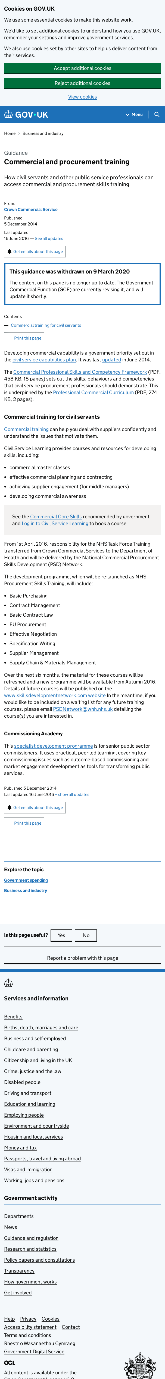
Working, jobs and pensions (34, 1180)
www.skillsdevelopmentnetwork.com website (55, 695)
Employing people (24, 1115)
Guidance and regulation (31, 1238)
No (90, 935)
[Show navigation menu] (134, 114)
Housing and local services (33, 1137)
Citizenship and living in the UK (38, 1060)
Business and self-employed (35, 1038)
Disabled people (22, 1082)
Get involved (18, 1292)
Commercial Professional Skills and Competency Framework (80, 372)
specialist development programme (53, 746)
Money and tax (20, 1148)
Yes (65, 935)
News (10, 1227)
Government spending (26, 880)
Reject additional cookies (82, 83)
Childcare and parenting (31, 1049)
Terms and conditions (27, 1335)
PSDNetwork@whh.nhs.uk (83, 709)
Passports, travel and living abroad (42, 1158)
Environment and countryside (36, 1126)
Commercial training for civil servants (46, 325)
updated (111, 359)
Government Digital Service (34, 1351)
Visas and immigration (28, 1169)
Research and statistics (30, 1249)
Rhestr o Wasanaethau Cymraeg (39, 1343)
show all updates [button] (72, 794)
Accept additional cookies (82, 68)
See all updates (49, 238)
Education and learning (29, 1104)
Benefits (13, 1017)
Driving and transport (27, 1093)
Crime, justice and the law (32, 1071)
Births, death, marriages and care (41, 1027)
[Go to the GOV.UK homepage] (26, 114)
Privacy (28, 1319)
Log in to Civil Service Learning (55, 523)
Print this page (27, 338)
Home (9, 133)
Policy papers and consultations (39, 1260)
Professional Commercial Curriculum (93, 392)
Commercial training (26, 429)
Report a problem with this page (82, 958)
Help (9, 1319)
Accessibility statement (30, 1327)
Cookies (51, 1319)
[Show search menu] (156, 114)
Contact (71, 1327)
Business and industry (43, 133)
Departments (19, 1216)
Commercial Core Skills (56, 516)
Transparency (19, 1271)
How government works (30, 1282)
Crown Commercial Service (31, 209)
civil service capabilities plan (44, 359)
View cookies (82, 96)
